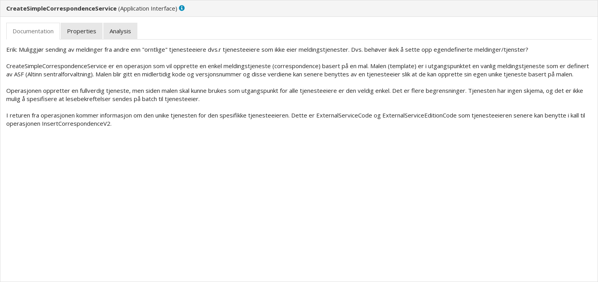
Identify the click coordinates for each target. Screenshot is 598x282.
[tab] (33, 31)
